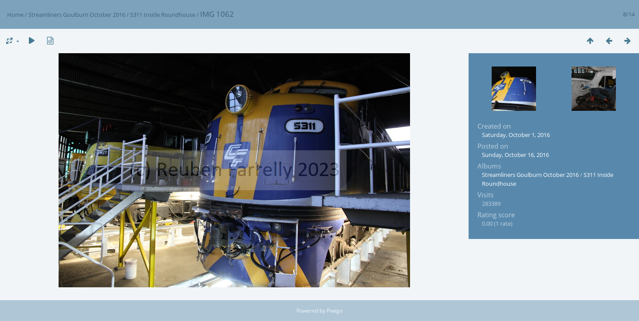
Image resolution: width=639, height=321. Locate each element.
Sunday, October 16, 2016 (515, 155)
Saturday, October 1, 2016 (516, 135)
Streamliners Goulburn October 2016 (76, 15)
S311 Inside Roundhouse (162, 15)
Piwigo (335, 310)
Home (15, 15)
